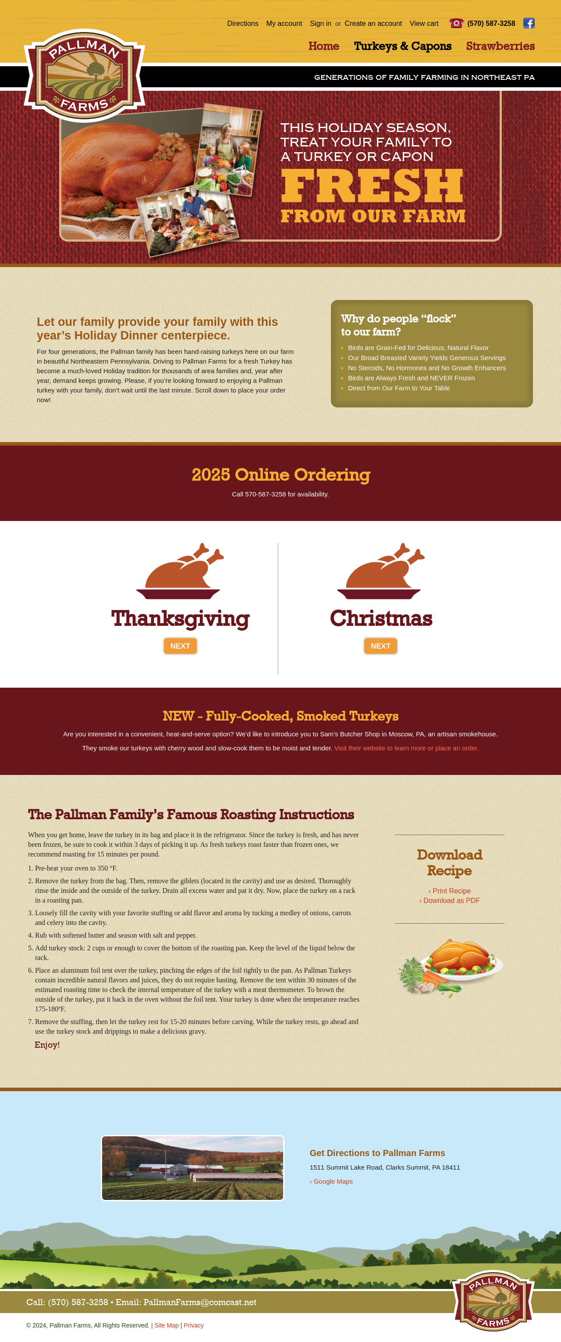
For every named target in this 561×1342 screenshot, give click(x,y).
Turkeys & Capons (402, 47)
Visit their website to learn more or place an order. (406, 748)
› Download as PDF (449, 900)
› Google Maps (331, 1181)
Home (324, 47)
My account (284, 23)
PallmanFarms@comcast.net (200, 1303)
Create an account (373, 23)
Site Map (167, 1325)
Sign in (320, 23)
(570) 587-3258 (491, 23)
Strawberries (500, 47)
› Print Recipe (449, 891)
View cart (424, 23)
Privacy (194, 1325)
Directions (243, 23)
